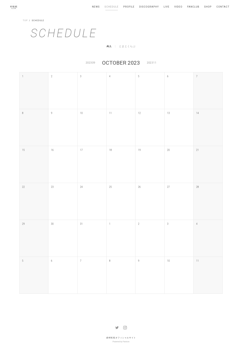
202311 (151, 62)
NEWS (96, 6)
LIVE (167, 6)
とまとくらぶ (127, 46)
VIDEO (178, 6)
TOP (25, 20)
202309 (90, 62)
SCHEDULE (112, 6)
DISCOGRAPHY (149, 6)
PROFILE (129, 6)
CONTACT (223, 6)
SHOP (208, 6)
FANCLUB (193, 6)
